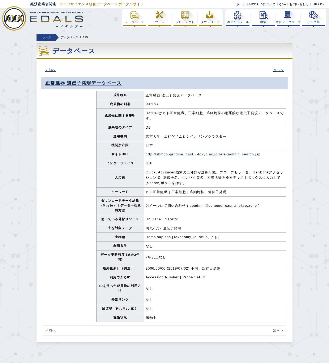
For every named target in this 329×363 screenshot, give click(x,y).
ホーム (241, 4)
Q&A (282, 4)
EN (322, 4)
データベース (69, 37)
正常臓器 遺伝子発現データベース (83, 83)
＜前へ (50, 70)
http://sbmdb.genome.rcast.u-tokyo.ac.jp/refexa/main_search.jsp (203, 154)
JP (315, 4)
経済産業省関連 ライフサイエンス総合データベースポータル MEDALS (42, 18)
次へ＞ (278, 70)
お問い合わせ (299, 4)
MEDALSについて (262, 4)
